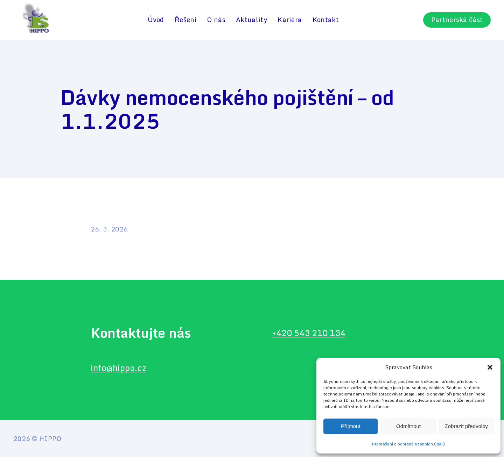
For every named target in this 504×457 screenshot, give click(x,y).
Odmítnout (408, 426)
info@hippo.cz (118, 367)
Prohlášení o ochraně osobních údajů (408, 444)
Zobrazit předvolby (466, 426)
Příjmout (350, 426)
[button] (489, 367)
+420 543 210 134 (308, 333)
